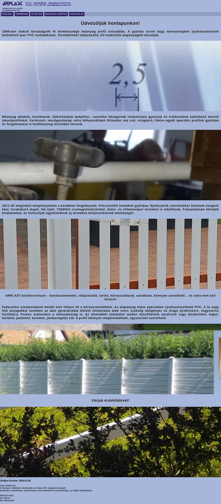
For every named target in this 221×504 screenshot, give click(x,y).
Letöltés (36, 14)
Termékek (21, 14)
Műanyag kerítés (56, 14)
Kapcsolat (76, 14)
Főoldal (7, 14)
